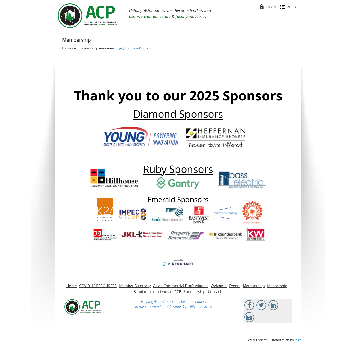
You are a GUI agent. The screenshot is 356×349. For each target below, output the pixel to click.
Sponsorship (194, 291)
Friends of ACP (168, 291)
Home (71, 285)
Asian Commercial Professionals (180, 285)
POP (298, 340)
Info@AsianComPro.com (133, 48)
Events (234, 285)
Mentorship (277, 285)
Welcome (219, 285)
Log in (270, 7)
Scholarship (144, 291)
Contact (214, 291)
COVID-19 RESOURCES (98, 285)
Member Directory (135, 285)
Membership (254, 285)
